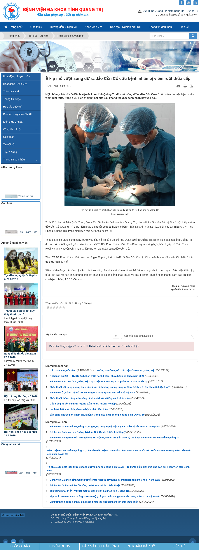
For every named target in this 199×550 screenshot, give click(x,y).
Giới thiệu (36, 26)
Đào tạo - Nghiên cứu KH (125, 26)
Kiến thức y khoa (12, 121)
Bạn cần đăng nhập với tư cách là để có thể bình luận (94, 346)
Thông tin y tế (11, 91)
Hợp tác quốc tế (12, 106)
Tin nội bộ (8, 144)
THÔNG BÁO (20, 546)
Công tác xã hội (12, 129)
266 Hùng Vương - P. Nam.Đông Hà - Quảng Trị (168, 10)
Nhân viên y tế (93, 26)
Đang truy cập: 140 (13, 515)
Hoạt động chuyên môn (16, 76)
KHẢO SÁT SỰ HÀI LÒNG (99, 546)
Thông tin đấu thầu (160, 26)
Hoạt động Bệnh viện (15, 83)
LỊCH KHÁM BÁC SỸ (139, 546)
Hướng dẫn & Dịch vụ (63, 26)
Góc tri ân (8, 136)
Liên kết (184, 26)
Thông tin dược (12, 99)
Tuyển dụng (10, 152)
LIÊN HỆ (179, 546)
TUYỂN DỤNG (60, 546)
